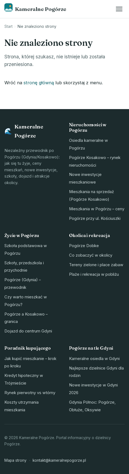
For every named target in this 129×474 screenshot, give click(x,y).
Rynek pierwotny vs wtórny (29, 392)
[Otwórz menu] (119, 9)
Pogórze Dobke (84, 245)
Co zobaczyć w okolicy (90, 255)
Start (8, 26)
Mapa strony (15, 460)
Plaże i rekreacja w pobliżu (94, 274)
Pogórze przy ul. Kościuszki (95, 218)
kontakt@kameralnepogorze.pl (59, 460)
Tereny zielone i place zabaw (96, 264)
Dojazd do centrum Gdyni (28, 331)
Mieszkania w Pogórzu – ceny (96, 208)
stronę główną (39, 82)
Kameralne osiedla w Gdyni (94, 358)
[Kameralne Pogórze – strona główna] (35, 8)
